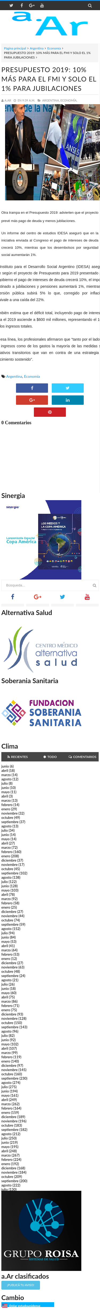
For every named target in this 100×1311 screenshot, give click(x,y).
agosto (6, 779)
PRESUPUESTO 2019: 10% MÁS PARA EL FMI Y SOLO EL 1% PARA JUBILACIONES (48, 78)
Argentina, (50, 100)
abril (4, 770)
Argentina (36, 48)
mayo (5, 792)
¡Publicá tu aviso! (20, 1285)
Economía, (69, 100)
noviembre (9, 813)
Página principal (15, 48)
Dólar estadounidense (24, 1306)
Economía (54, 48)
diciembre (9, 860)
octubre (7, 817)
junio (5, 766)
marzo (6, 775)
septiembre (10, 822)
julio (4, 783)
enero (5, 809)
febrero (7, 805)
